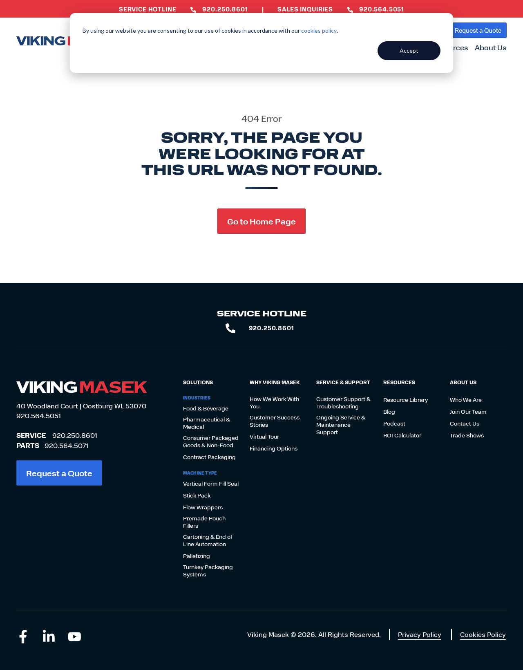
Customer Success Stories (274, 421)
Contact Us (464, 423)
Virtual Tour (264, 436)
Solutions (198, 382)
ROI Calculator (402, 435)
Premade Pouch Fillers (204, 522)
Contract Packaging (209, 457)
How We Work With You (274, 402)
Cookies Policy (483, 634)
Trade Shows (467, 435)
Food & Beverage (205, 408)
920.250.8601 (74, 435)
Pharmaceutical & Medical (206, 423)
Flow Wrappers (203, 507)
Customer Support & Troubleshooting (343, 402)
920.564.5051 (38, 415)
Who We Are (466, 399)
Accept (409, 50)
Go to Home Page (261, 220)
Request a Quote (478, 30)
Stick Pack (196, 495)
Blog (389, 411)
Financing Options (273, 448)
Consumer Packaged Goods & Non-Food (211, 441)
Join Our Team (468, 411)
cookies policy (319, 30)
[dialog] (261, 43)
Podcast (394, 423)
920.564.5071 (67, 445)
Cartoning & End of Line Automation (207, 540)
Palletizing (196, 556)
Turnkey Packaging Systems (208, 570)
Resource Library (405, 399)
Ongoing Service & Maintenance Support (340, 425)
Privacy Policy (419, 634)
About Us (491, 47)
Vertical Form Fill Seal (211, 483)
